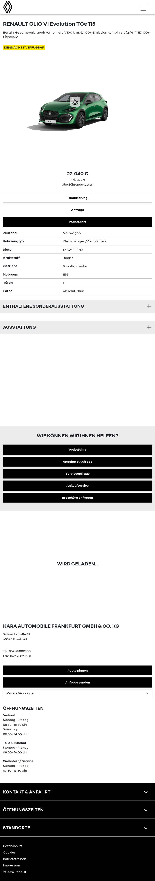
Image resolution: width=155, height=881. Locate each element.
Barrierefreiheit (14, 859)
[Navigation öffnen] (146, 7)
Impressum (11, 865)
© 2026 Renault (14, 872)
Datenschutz (12, 846)
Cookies (9, 852)
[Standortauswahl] (77, 693)
